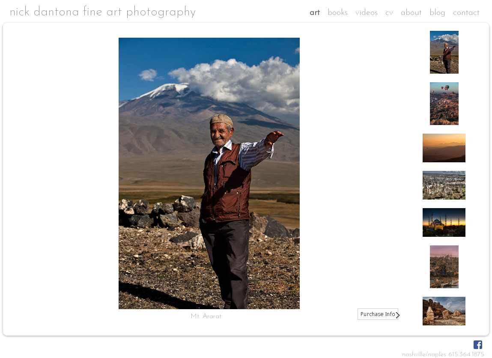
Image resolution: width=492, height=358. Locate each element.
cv (389, 13)
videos (366, 13)
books (338, 13)
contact (466, 13)
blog (437, 13)
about (411, 13)
